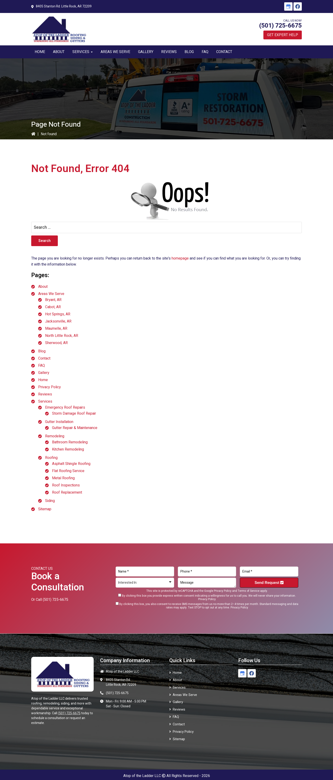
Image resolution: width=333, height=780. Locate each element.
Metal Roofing (63, 478)
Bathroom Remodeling (70, 442)
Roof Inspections (66, 485)
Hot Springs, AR (57, 314)
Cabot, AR (53, 307)
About (43, 286)
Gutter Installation (59, 422)
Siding (50, 501)
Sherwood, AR (56, 343)
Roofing (51, 457)
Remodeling (54, 436)
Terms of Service (248, 591)
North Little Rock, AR (61, 335)
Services (45, 401)
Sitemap (44, 509)
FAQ (41, 365)
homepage (180, 258)
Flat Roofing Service (68, 471)
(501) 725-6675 (280, 25)
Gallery (43, 373)
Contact (44, 358)
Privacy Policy (49, 387)
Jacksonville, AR (58, 321)
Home (43, 380)
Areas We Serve (51, 294)
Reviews (45, 394)
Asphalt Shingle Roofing (71, 464)
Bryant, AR (53, 300)
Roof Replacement (67, 492)
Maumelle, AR (56, 328)
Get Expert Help (282, 35)
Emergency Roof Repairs (65, 407)
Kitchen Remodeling (68, 449)
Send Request (269, 583)
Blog (42, 351)
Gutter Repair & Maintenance (74, 428)
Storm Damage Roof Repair (74, 413)
